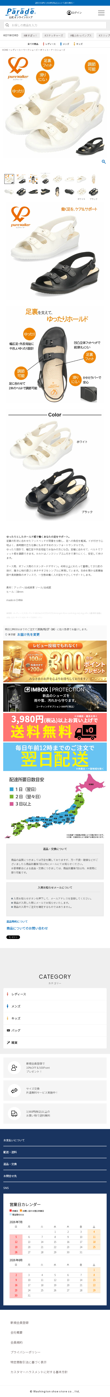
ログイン (77, 12)
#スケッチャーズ (54, 35)
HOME (5, 49)
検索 (7, 25)
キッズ (78, 44)
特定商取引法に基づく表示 (28, 1362)
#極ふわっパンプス (81, 35)
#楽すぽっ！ (30, 35)
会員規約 (16, 1342)
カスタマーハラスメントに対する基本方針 (39, 1372)
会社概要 (16, 1332)
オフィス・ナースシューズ (52, 49)
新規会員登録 (19, 1322)
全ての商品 (33, 43)
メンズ (64, 44)
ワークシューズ (30, 49)
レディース (49, 44)
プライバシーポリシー (25, 1352)
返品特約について (17, 921)
